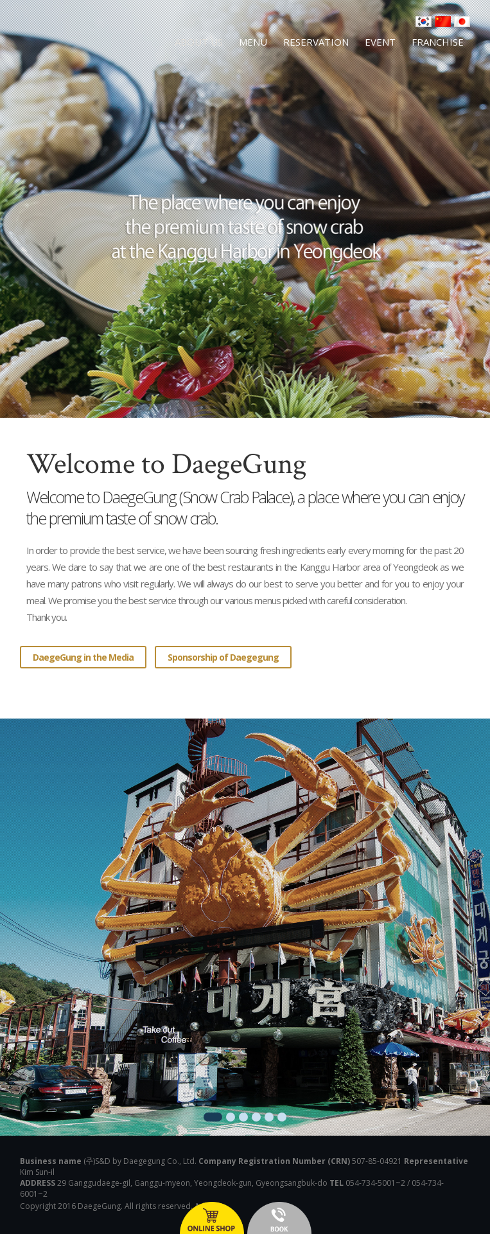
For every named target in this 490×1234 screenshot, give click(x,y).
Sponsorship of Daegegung (223, 657)
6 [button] (281, 1117)
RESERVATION (316, 41)
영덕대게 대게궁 (74, 49)
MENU (253, 41)
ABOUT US (199, 41)
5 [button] (269, 1117)
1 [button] (213, 1117)
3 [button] (243, 1117)
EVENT (380, 41)
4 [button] (256, 1117)
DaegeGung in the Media (83, 657)
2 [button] (230, 1117)
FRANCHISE (438, 41)
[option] (245, 927)
